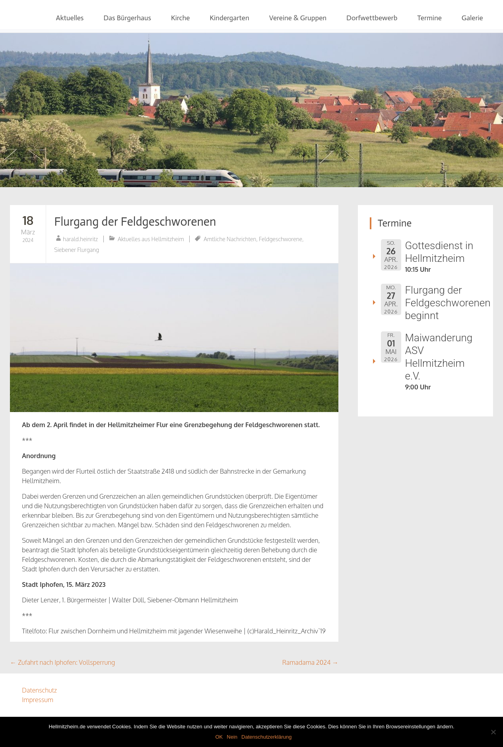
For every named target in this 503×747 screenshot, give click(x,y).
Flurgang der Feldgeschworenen (135, 222)
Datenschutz (39, 690)
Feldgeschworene (280, 239)
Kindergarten (229, 18)
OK (219, 737)
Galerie (472, 18)
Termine (429, 18)
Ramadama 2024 (310, 662)
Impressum (37, 700)
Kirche (180, 18)
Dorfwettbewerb (371, 18)
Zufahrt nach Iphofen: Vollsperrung (62, 662)
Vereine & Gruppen (297, 18)
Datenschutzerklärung (266, 737)
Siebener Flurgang (76, 249)
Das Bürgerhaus (127, 18)
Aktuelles (70, 18)
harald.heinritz (80, 239)
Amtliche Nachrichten (230, 239)
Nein (232, 737)
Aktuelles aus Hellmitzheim (151, 239)
